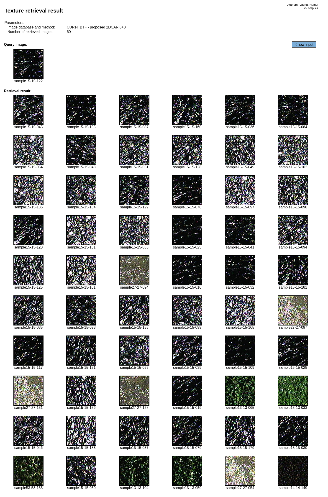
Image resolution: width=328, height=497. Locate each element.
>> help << (311, 8)
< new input (304, 44)
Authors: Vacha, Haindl (302, 4)
